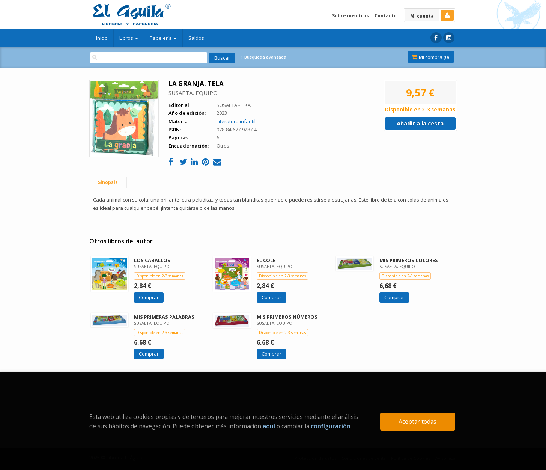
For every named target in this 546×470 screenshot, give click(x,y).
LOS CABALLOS (152, 260)
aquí (269, 426)
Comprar (149, 297)
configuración (330, 426)
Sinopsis (108, 182)
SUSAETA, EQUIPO (193, 92)
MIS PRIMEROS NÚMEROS (287, 316)
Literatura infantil (236, 121)
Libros (128, 38)
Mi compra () (430, 57)
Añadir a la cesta (420, 123)
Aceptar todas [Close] (417, 421)
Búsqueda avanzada (263, 57)
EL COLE (266, 260)
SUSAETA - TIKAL (235, 105)
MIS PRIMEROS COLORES (408, 260)
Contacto (386, 15)
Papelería (163, 38)
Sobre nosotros (350, 15)
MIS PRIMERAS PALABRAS (164, 316)
